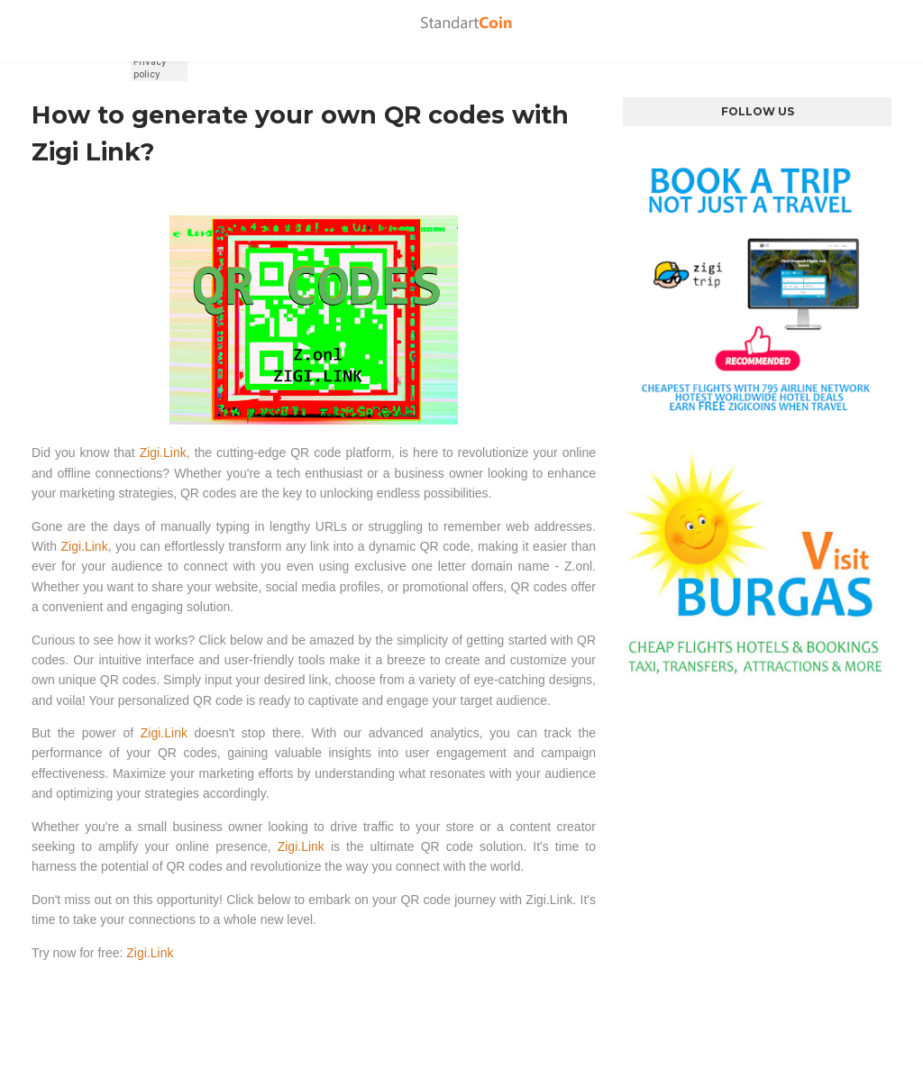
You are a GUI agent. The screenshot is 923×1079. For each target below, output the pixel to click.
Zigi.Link (163, 452)
